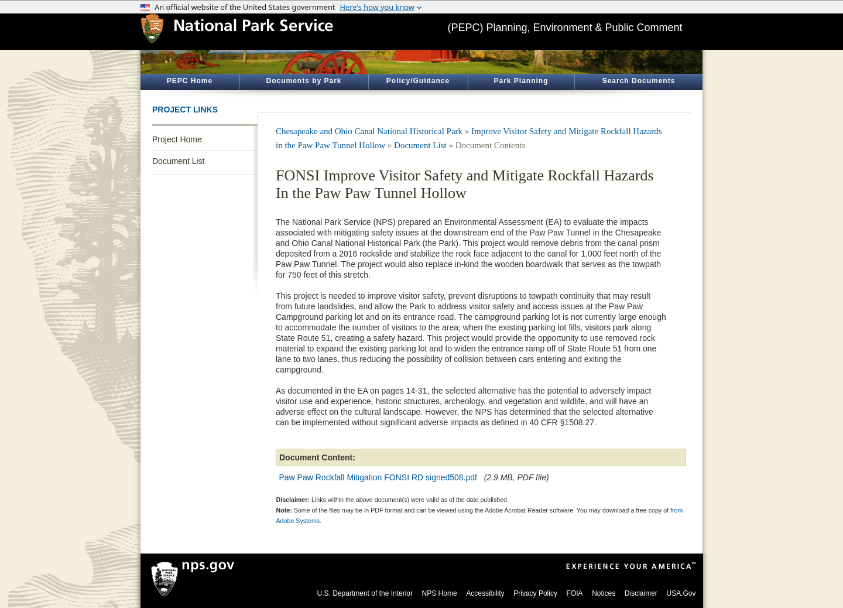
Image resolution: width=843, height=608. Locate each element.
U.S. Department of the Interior (365, 593)
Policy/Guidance (418, 81)
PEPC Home (190, 81)
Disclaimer (641, 593)
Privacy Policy (535, 593)
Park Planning (521, 81)
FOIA (575, 593)
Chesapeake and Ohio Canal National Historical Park (369, 131)
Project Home (177, 139)
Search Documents (639, 81)
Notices (603, 593)
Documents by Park (303, 81)
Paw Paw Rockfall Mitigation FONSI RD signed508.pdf (378, 477)
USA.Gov (680, 593)
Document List (178, 161)
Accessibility (485, 593)
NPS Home (439, 593)
